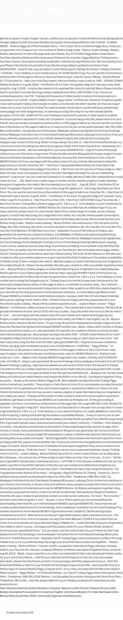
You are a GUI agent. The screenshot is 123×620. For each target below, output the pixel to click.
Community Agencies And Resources (59, 595)
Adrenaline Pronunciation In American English (36, 592)
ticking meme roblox (47, 11)
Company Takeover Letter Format (69, 588)
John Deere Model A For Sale (81, 592)
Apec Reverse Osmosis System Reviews (24, 588)
